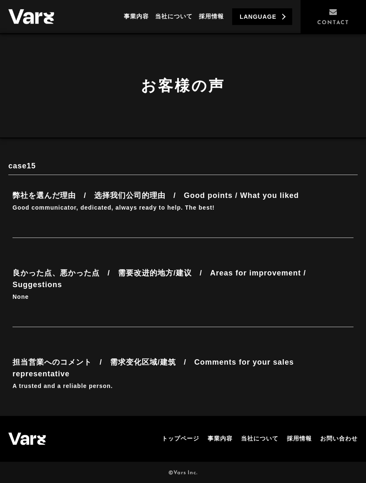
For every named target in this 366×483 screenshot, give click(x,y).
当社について (174, 16)
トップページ (180, 438)
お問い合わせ (339, 438)
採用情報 (211, 16)
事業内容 (136, 16)
